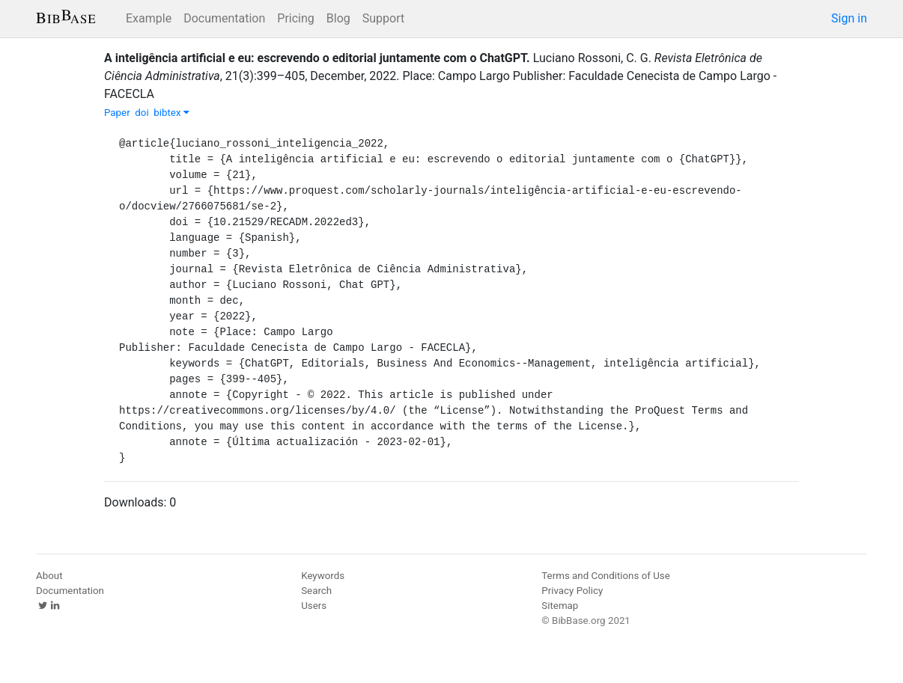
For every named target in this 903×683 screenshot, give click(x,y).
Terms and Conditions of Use (605, 575)
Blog (338, 18)
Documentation (224, 18)
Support (383, 18)
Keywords (322, 575)
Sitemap (559, 605)
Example (148, 18)
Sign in (849, 18)
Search (316, 590)
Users (313, 605)
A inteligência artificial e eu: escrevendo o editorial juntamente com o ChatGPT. (317, 58)
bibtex (171, 112)
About (49, 575)
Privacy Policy (572, 590)
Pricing (295, 18)
